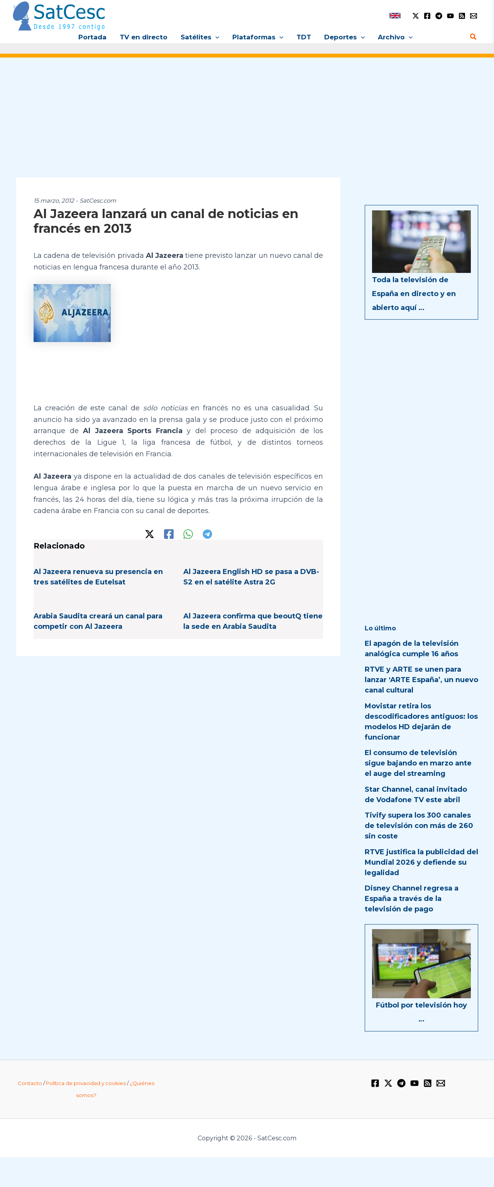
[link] (395, 15)
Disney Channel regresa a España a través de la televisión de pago (411, 898)
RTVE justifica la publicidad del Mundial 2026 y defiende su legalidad (421, 862)
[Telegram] (438, 15)
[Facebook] (427, 15)
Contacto (30, 1083)
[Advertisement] (247, 123)
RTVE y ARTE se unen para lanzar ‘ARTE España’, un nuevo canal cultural (421, 679)
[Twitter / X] (415, 15)
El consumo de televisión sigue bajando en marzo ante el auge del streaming (418, 763)
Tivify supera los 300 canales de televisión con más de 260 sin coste (419, 825)
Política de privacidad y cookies (86, 1083)
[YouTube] (450, 15)
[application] (215, 37)
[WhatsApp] (188, 534)
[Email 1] (473, 15)
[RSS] (461, 15)
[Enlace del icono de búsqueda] (473, 37)
